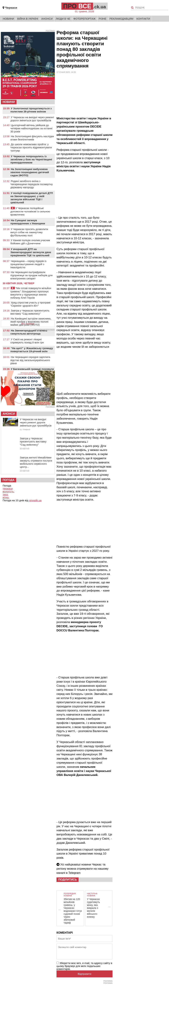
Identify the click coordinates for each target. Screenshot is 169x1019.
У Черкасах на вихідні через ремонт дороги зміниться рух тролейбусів (32, 119)
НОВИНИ (9, 101)
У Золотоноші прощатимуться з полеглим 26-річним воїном (31, 110)
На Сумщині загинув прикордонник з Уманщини (27, 222)
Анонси (47, 18)
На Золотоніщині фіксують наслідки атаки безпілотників (32, 138)
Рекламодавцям (121, 18)
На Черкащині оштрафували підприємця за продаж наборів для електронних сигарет (31, 275)
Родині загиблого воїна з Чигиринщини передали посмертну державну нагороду (31, 184)
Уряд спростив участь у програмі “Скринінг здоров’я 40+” (30, 304)
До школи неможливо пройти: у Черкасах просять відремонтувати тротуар (31, 147)
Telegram (74, 872)
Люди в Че (63, 18)
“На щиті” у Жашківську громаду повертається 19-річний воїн (31, 350)
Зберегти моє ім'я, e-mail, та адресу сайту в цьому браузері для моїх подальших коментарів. (84, 966)
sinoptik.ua (35, 500)
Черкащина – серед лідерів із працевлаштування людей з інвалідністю (28, 264)
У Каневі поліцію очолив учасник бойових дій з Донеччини (30, 242)
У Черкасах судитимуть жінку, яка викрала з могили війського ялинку (93, 908)
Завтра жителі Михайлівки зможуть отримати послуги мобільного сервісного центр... (36, 462)
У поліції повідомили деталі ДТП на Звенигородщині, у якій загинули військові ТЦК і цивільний (31, 198)
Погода (8, 480)
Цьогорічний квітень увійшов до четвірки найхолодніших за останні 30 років (31, 128)
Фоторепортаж (84, 18)
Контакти (143, 18)
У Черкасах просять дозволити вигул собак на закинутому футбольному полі (29, 232)
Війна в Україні (27, 18)
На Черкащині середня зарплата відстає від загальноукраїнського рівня (30, 360)
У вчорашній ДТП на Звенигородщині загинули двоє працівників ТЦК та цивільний (30, 252)
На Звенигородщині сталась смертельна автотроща (28, 332)
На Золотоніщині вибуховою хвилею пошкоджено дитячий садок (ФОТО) (29, 172)
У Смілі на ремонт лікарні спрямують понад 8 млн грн (27, 341)
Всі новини (27, 323)
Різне (102, 18)
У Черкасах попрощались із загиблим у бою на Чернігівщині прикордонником (31, 159)
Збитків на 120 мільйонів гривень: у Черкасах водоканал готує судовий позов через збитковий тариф (73, 911)
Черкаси (11, 7)
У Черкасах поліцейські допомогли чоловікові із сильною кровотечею (30, 211)
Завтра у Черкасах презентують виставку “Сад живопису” (29, 312)
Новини (8, 18)
